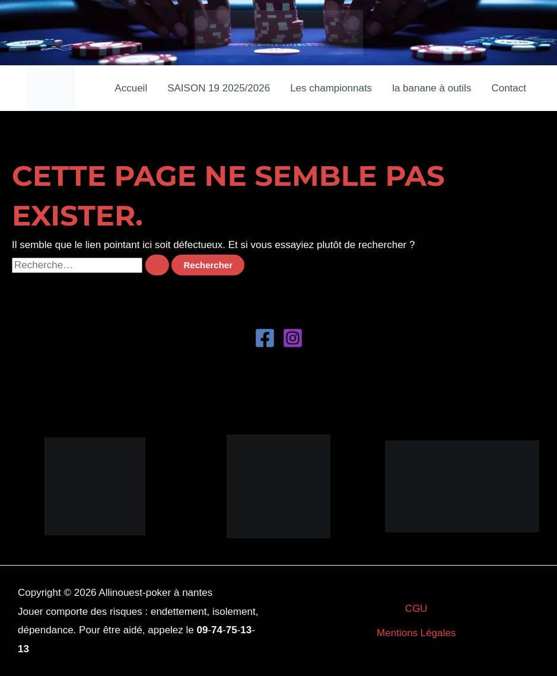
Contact (508, 88)
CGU (416, 608)
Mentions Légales (416, 633)
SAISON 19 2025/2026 (218, 88)
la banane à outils (431, 88)
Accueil (130, 88)
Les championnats (331, 88)
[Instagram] (292, 338)
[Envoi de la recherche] (157, 265)
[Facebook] (264, 338)
